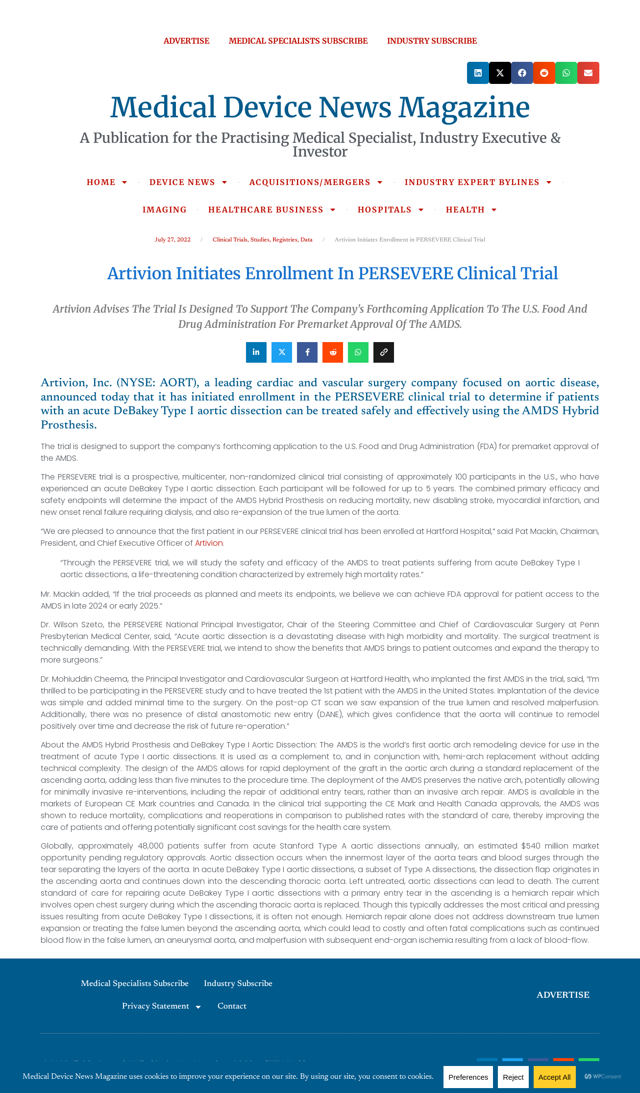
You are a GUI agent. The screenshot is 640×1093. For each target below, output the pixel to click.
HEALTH (472, 209)
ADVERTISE (186, 41)
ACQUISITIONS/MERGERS (316, 182)
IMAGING (165, 209)
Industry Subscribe (238, 984)
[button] (478, 73)
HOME (107, 182)
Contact (232, 1007)
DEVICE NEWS (188, 182)
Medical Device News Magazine (320, 107)
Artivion (209, 543)
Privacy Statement (162, 1007)
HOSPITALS (391, 209)
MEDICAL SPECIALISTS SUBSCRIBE (298, 41)
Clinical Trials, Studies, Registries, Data (263, 240)
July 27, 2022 (173, 240)
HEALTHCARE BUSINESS (272, 209)
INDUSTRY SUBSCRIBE (432, 41)
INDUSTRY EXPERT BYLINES (479, 182)
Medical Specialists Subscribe (135, 984)
